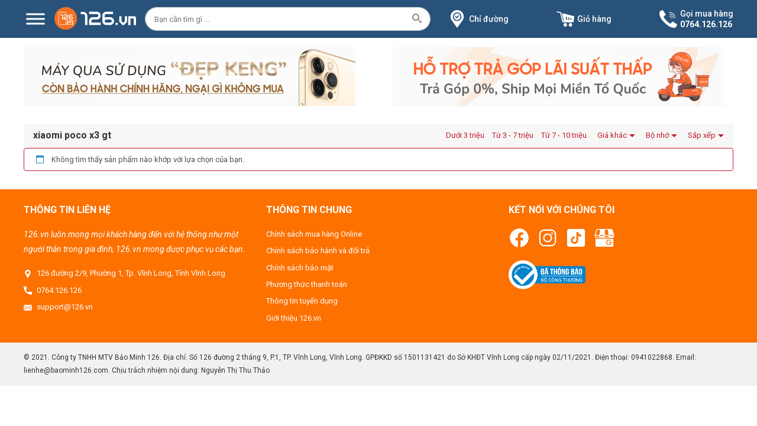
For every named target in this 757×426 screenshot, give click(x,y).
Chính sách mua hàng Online (314, 234)
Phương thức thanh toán (306, 284)
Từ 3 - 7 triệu (512, 135)
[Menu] (35, 19)
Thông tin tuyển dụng (302, 300)
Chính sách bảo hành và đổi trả (318, 250)
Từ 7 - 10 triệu (564, 135)
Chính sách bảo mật (300, 267)
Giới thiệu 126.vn (293, 318)
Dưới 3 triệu (465, 135)
